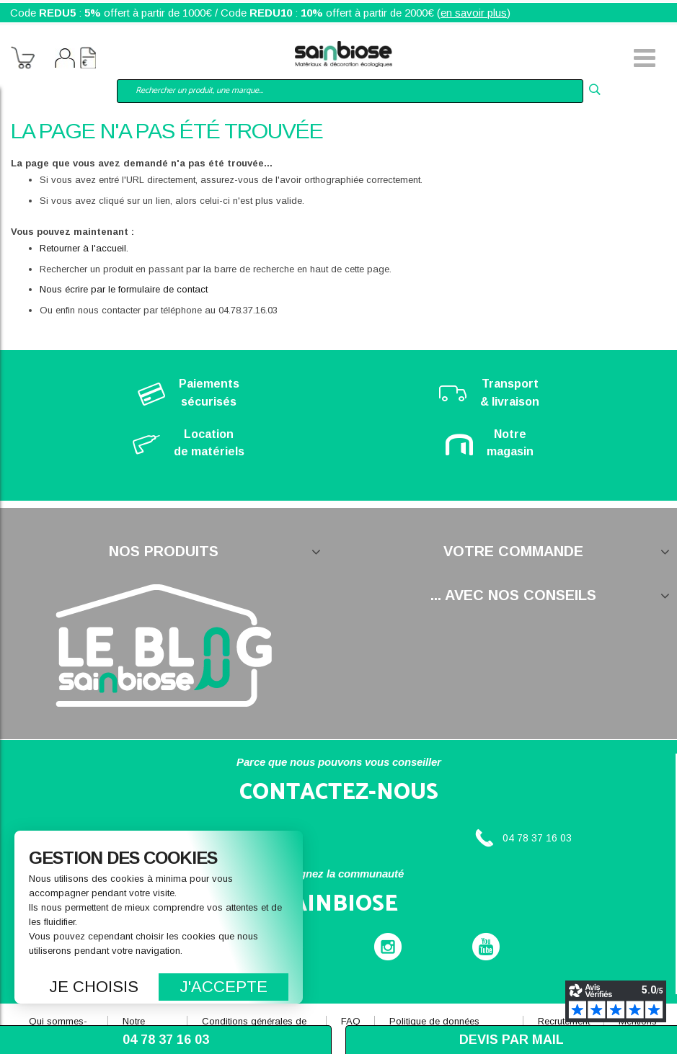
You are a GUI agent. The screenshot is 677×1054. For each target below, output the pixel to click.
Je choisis (94, 987)
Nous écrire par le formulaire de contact (124, 289)
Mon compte (65, 59)
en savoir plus (474, 12)
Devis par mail (511, 1039)
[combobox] (350, 91)
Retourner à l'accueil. (84, 248)
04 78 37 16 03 (537, 838)
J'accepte (223, 987)
